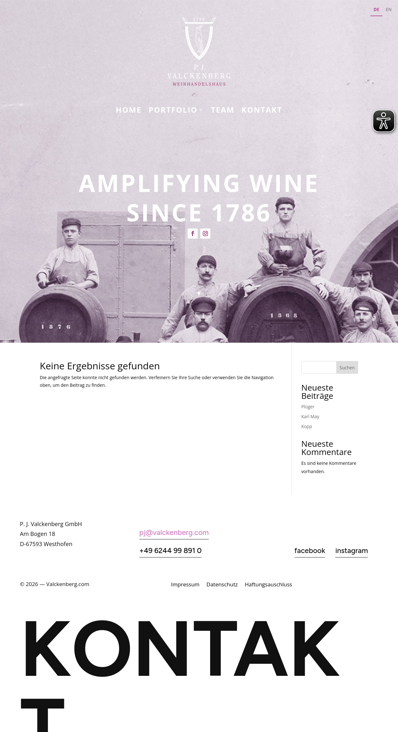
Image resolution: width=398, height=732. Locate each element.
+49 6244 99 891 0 (170, 550)
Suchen (347, 368)
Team (222, 111)
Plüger (308, 407)
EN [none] (389, 9)
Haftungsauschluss (268, 585)
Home (129, 111)
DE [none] (376, 9)
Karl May (310, 416)
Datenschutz (222, 585)
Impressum (185, 585)
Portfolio (173, 111)
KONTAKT (261, 111)
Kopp (306, 426)
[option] (388, 10)
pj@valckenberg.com (174, 532)
